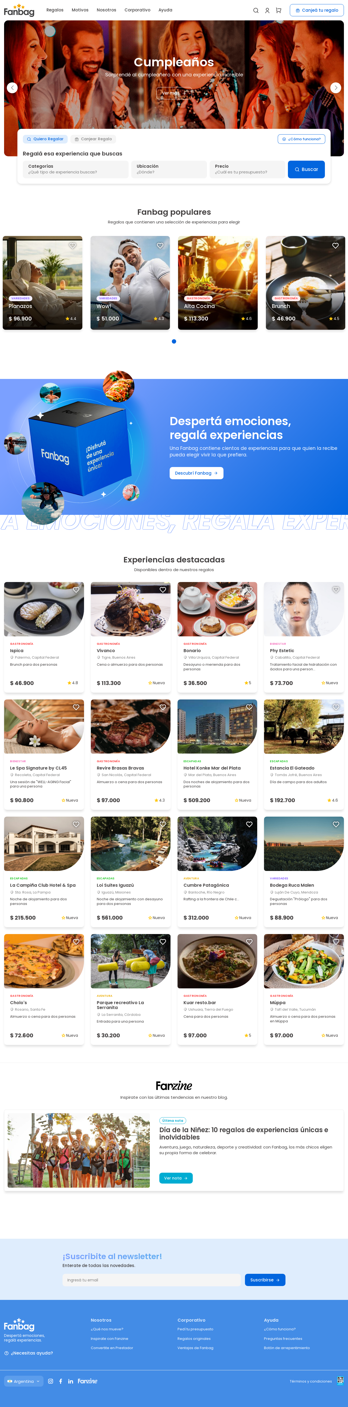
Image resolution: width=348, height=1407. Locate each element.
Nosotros (106, 10)
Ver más (174, 93)
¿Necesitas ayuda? (28, 1353)
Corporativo (137, 10)
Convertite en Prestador (112, 1347)
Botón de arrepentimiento (287, 1347)
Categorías (40, 166)
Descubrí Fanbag (196, 473)
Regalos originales (194, 1338)
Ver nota (176, 1178)
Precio (222, 166)
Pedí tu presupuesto (195, 1329)
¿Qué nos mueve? (107, 1329)
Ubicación (148, 166)
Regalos (55, 10)
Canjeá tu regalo (317, 10)
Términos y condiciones (311, 1381)
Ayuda (165, 10)
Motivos (80, 10)
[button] (12, 87)
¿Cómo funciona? (301, 139)
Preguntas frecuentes (283, 1338)
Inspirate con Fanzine (109, 1338)
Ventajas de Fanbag (195, 1347)
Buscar (306, 169)
